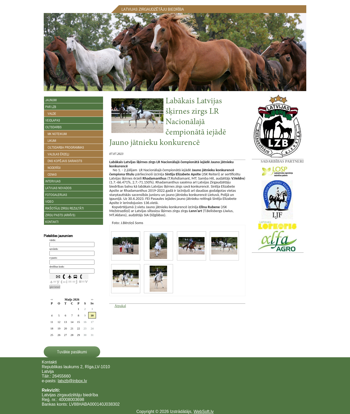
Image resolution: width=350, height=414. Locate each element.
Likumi (50, 140)
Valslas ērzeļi (57, 154)
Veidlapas (52, 120)
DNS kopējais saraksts (63, 161)
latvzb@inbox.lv (72, 381)
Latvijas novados (58, 188)
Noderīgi (53, 167)
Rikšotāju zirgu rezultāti (64, 208)
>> (92, 299)
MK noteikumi (56, 134)
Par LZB (50, 107)
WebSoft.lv (204, 411)
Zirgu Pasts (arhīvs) (60, 215)
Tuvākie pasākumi (72, 352)
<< (51, 299)
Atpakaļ (120, 306)
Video (49, 201)
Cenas (51, 174)
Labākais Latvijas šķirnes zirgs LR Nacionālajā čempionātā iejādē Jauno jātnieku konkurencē (167, 122)
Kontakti (52, 222)
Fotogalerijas (56, 195)
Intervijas (53, 181)
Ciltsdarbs (53, 127)
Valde (50, 113)
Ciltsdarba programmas (64, 147)
